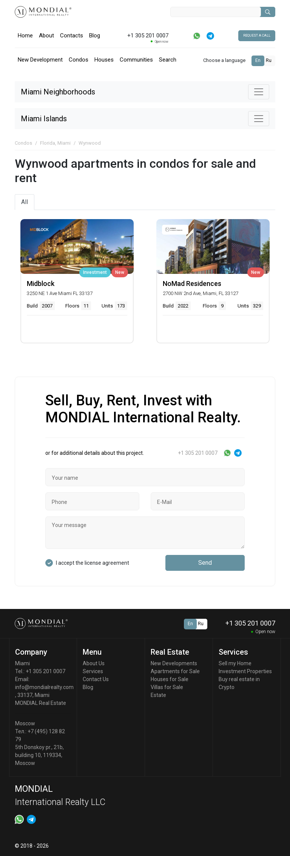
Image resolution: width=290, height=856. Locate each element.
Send (205, 562)
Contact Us (96, 679)
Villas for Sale (167, 687)
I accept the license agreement (92, 563)
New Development (40, 59)
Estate (158, 695)
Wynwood (90, 143)
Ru (268, 60)
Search (167, 59)
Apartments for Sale (175, 671)
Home (25, 35)
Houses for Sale (169, 679)
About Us (94, 663)
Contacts (71, 35)
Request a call (256, 35)
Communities (136, 59)
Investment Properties (245, 671)
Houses (104, 59)
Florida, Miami (55, 143)
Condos (78, 59)
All (24, 202)
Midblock (40, 283)
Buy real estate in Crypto (239, 683)
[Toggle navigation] (258, 91)
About (46, 35)
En (258, 60)
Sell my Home (235, 663)
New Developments (174, 663)
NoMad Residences (192, 283)
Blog (94, 35)
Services (93, 671)
